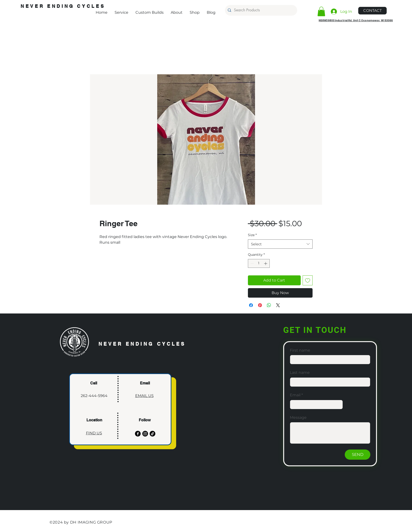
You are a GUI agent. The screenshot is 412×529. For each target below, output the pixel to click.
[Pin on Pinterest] (260, 305)
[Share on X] (278, 305)
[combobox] (280, 244)
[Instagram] (145, 433)
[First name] (328, 359)
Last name (300, 372)
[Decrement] (252, 263)
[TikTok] (152, 433)
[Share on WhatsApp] (269, 305)
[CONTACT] (372, 10)
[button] (321, 11)
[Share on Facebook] (251, 305)
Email (296, 395)
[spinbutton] (259, 263)
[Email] (315, 404)
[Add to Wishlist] (308, 280)
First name (300, 350)
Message (298, 417)
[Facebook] (138, 433)
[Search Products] (260, 10)
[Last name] (328, 382)
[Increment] (266, 263)
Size (252, 235)
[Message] (330, 433)
